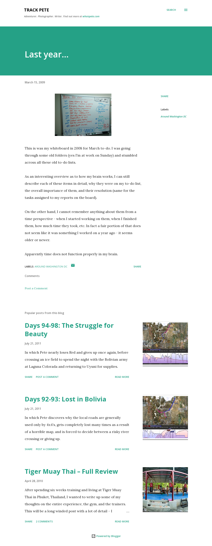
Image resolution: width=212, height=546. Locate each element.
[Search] (171, 10)
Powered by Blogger (106, 536)
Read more (122, 377)
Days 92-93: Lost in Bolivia (65, 399)
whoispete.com (91, 16)
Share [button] (165, 96)
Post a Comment (36, 288)
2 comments (44, 521)
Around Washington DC (173, 116)
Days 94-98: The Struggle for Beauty (69, 329)
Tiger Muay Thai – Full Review (71, 471)
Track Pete (36, 10)
